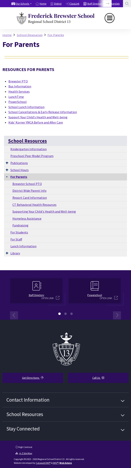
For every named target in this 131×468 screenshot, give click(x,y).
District (57, 3)
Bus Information (19, 86)
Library (15, 253)
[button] (23, 3)
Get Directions (32, 378)
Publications (19, 163)
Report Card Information (29, 198)
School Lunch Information (26, 107)
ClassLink (74, 3)
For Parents (55, 35)
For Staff (16, 239)
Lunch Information (23, 246)
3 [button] (72, 314)
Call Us (98, 378)
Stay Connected (23, 428)
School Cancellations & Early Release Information (42, 112)
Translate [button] (115, 3)
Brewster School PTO (27, 184)
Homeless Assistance (26, 218)
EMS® (55, 462)
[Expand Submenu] (7, 162)
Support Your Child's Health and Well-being (38, 117)
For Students (19, 232)
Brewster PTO (18, 81)
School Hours (19, 170)
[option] (21, 3)
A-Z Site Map (23, 453)
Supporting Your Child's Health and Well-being (44, 211)
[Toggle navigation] (109, 18)
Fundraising (20, 225)
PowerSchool (17, 102)
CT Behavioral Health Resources (34, 205)
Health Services (19, 91)
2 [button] (65, 314)
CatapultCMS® (43, 462)
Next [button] (117, 315)
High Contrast (25, 447)
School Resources (29, 35)
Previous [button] (14, 315)
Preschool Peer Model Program (31, 156)
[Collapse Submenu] (7, 176)
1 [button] (59, 314)
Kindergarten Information (28, 149)
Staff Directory (95, 3)
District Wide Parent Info (29, 191)
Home (43, 3)
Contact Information (27, 400)
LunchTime (16, 97)
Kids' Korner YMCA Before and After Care (35, 122)
